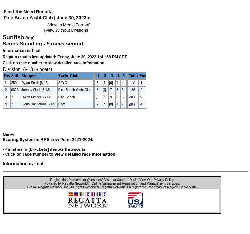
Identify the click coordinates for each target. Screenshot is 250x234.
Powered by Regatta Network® (66, 183)
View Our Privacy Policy (156, 180)
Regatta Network (50, 187)
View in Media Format (69, 24)
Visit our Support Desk (120, 180)
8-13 (28, 69)
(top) (30, 38)
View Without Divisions (66, 30)
